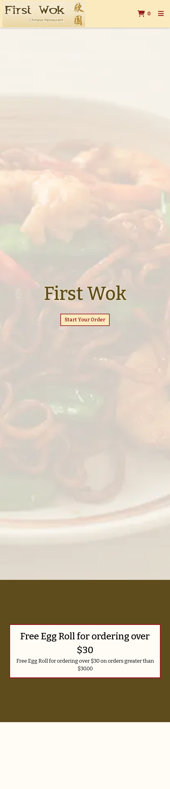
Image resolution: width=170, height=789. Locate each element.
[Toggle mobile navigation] (161, 14)
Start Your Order (85, 320)
